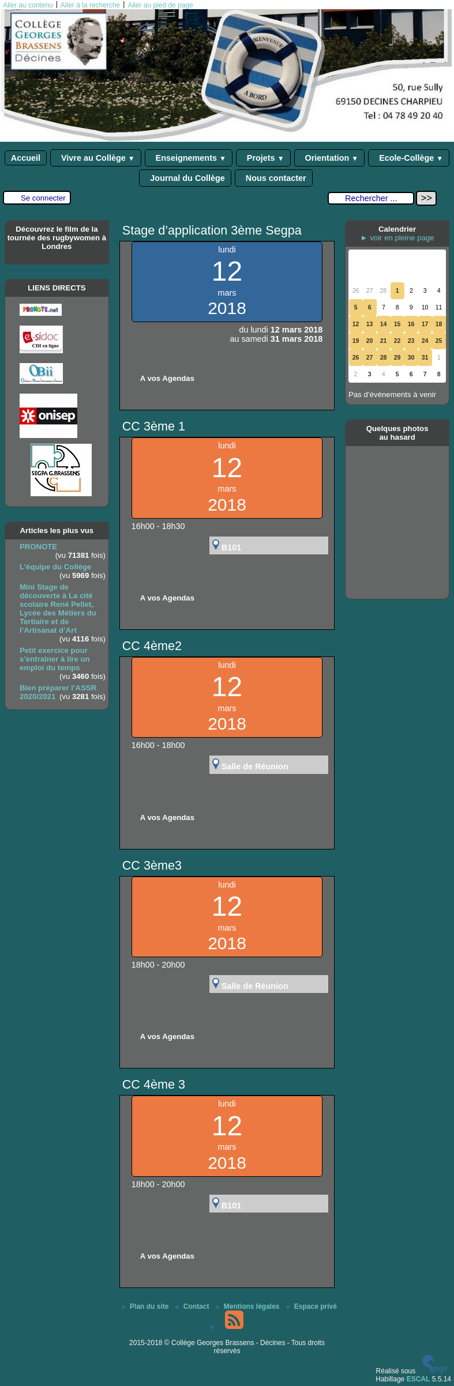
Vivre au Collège (96, 158)
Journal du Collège (185, 178)
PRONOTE (38, 546)
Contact (193, 1306)
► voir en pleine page (397, 237)
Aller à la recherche (90, 5)
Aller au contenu (28, 5)
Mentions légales (249, 1306)
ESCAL (418, 1379)
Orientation (330, 158)
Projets (263, 158)
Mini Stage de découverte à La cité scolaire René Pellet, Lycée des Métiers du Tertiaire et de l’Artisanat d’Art (58, 609)
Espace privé (311, 1306)
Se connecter (43, 198)
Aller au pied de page (160, 5)
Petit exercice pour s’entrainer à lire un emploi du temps (55, 659)
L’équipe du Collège (56, 566)
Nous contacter (273, 178)
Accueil (25, 158)
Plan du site (146, 1306)
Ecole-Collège (408, 158)
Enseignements (188, 158)
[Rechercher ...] (371, 198)
